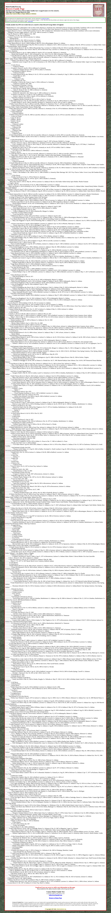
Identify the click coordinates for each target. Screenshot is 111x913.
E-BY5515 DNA (45, 18)
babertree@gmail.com (55, 895)
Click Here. (30, 21)
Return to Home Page (55, 898)
